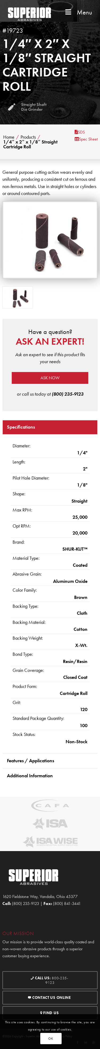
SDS (80, 132)
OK (50, 1038)
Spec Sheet (86, 139)
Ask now (50, 378)
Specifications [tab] (21, 427)
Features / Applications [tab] (30, 760)
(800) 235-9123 (67, 394)
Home (8, 137)
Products (28, 137)
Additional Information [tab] (30, 775)
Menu (78, 12)
